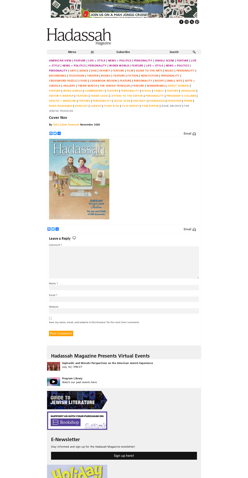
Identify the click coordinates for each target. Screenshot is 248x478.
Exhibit (104, 70)
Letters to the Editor (127, 95)
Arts (73, 70)
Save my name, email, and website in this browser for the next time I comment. (94, 322)
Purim (188, 100)
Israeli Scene (164, 60)
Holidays (140, 100)
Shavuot (81, 105)
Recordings (57, 75)
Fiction (132, 75)
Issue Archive (171, 105)
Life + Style (97, 60)
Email (190, 133)
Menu (72, 52)
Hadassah (188, 90)
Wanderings (156, 85)
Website (53, 306)
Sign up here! (124, 456)
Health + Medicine (62, 100)
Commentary (94, 90)
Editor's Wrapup (61, 95)
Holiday (69, 85)
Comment (55, 244)
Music (169, 70)
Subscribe (123, 52)
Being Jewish (72, 90)
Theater (93, 75)
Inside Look (99, 95)
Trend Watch (87, 85)
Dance (83, 70)
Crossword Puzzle (63, 80)
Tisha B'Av (111, 105)
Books (106, 75)
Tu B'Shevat (130, 105)
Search (174, 52)
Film (130, 70)
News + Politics (119, 60)
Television (76, 75)
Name (53, 283)
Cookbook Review (103, 80)
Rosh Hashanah (60, 105)
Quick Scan (122, 100)
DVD (94, 70)
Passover (174, 100)
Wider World (119, 65)
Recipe (159, 80)
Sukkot (95, 105)
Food (83, 80)
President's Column (181, 95)
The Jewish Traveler (115, 85)
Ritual (146, 90)
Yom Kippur (150, 105)
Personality (143, 60)
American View (60, 60)
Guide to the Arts (149, 70)
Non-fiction (150, 75)
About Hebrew (178, 85)
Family (159, 90)
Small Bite (174, 80)
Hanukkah (157, 100)
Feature (80, 60)
